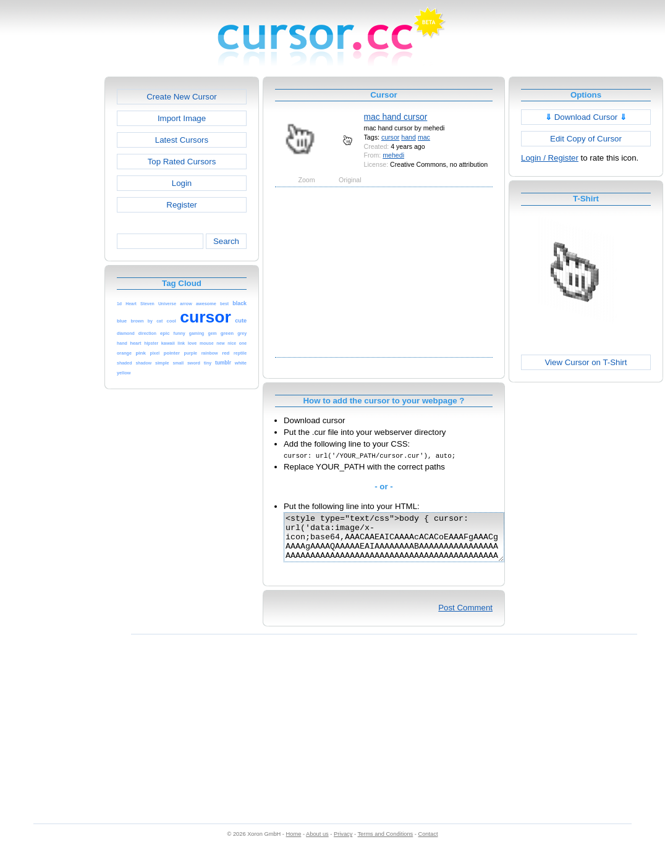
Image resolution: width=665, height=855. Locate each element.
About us (317, 843)
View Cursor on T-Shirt (586, 362)
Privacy (343, 843)
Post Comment (465, 616)
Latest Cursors (181, 140)
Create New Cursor (181, 96)
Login (182, 183)
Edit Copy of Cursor (586, 138)
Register (181, 204)
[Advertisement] (51, 262)
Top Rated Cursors (182, 161)
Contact (428, 843)
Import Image (182, 118)
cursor (390, 137)
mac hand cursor (396, 117)
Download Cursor (586, 117)
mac (424, 137)
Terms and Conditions (385, 843)
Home (294, 843)
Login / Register (549, 157)
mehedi (393, 155)
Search (226, 241)
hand (408, 137)
